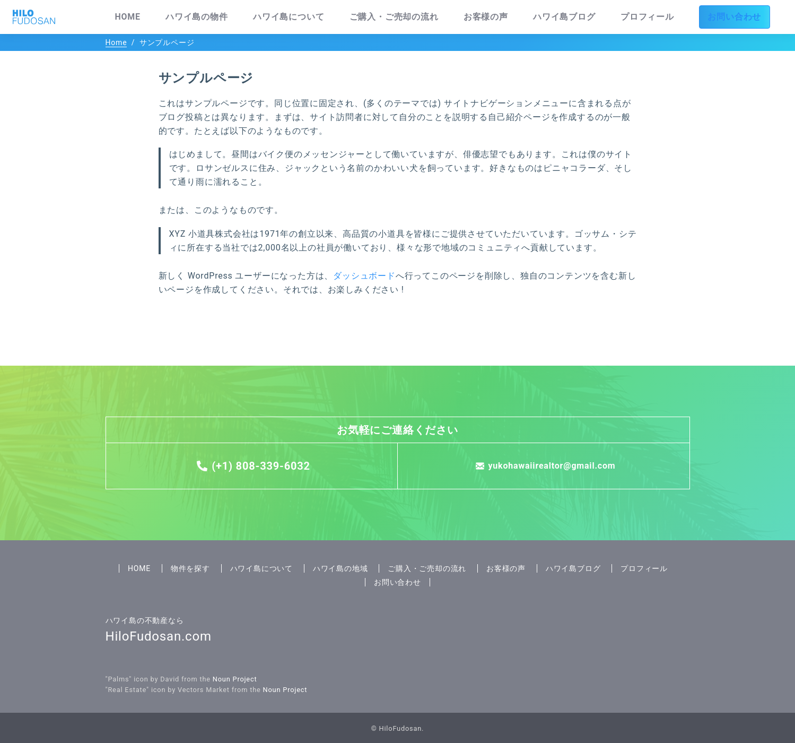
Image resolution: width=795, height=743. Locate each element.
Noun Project (235, 679)
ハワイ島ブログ (619, 17)
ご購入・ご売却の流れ (482, 17)
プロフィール (685, 17)
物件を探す (190, 568)
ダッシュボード (364, 276)
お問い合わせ (751, 17)
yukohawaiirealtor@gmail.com (552, 466)
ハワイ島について (396, 17)
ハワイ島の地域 (340, 568)
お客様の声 (556, 17)
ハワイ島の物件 (322, 17)
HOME (268, 17)
